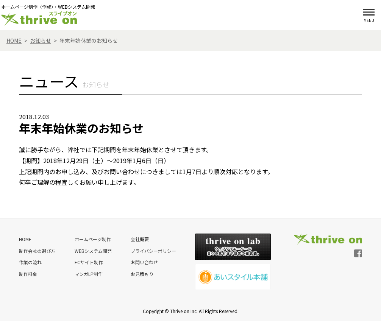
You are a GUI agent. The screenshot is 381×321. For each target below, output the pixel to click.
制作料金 (28, 273)
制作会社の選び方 (37, 250)
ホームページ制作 (92, 239)
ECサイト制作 (88, 262)
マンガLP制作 (88, 273)
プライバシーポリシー (153, 250)
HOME (25, 239)
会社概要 (139, 239)
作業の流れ (30, 262)
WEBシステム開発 (92, 250)
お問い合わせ (144, 262)
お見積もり (141, 273)
